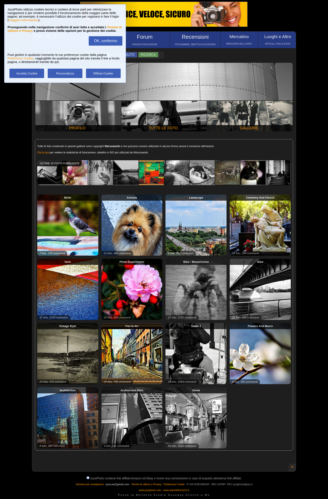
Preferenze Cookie (20, 58)
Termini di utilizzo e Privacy (146, 484)
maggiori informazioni (23, 20)
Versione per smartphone (90, 484)
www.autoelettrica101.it (176, 490)
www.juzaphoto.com (150, 490)
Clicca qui (43, 152)
